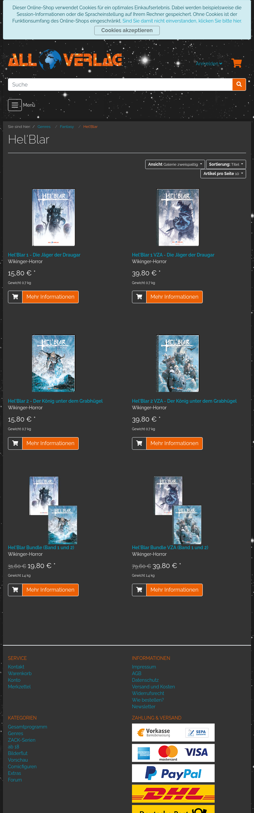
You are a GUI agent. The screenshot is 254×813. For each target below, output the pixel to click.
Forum (15, 780)
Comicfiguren (22, 766)
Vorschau (18, 760)
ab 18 (13, 746)
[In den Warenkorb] (15, 297)
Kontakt (16, 666)
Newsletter (143, 706)
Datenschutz (145, 680)
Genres (15, 733)
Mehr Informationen (50, 297)
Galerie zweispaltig (173, 164)
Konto (14, 680)
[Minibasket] (237, 64)
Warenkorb (20, 673)
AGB (136, 673)
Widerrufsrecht (148, 693)
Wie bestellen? (148, 700)
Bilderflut (17, 753)
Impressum (144, 666)
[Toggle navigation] (15, 105)
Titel (224, 164)
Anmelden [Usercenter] (209, 63)
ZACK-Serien (21, 740)
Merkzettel (19, 686)
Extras (14, 773)
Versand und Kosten (153, 686)
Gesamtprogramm (27, 726)
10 (221, 173)
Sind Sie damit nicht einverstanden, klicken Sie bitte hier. (181, 21)
